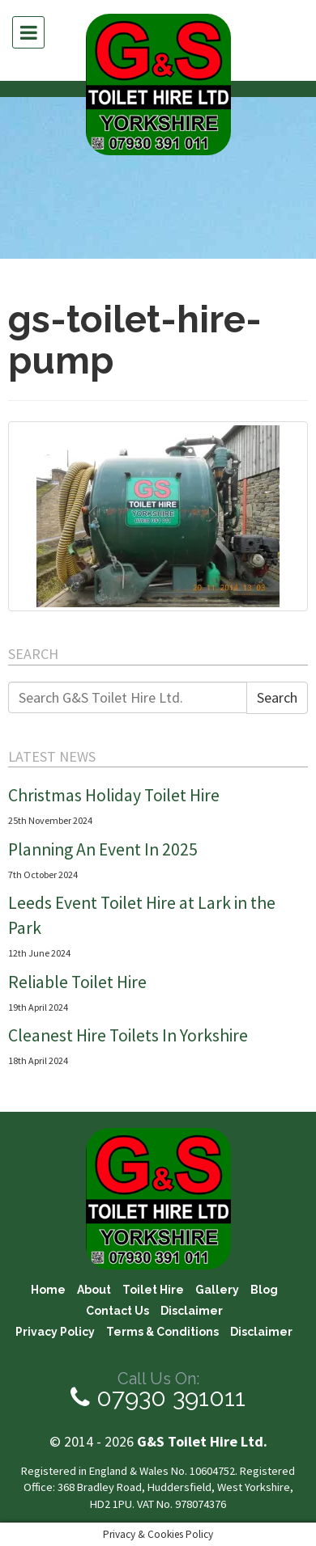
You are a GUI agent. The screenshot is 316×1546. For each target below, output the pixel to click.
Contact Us (117, 1311)
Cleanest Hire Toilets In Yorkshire (128, 1035)
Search (277, 697)
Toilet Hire (153, 1290)
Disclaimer (191, 1311)
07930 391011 (158, 1397)
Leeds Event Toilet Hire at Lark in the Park (141, 915)
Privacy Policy (55, 1331)
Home (48, 1290)
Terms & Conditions (162, 1331)
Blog (264, 1290)
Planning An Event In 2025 (103, 849)
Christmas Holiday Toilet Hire (114, 795)
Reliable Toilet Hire (77, 982)
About (94, 1290)
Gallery (217, 1290)
